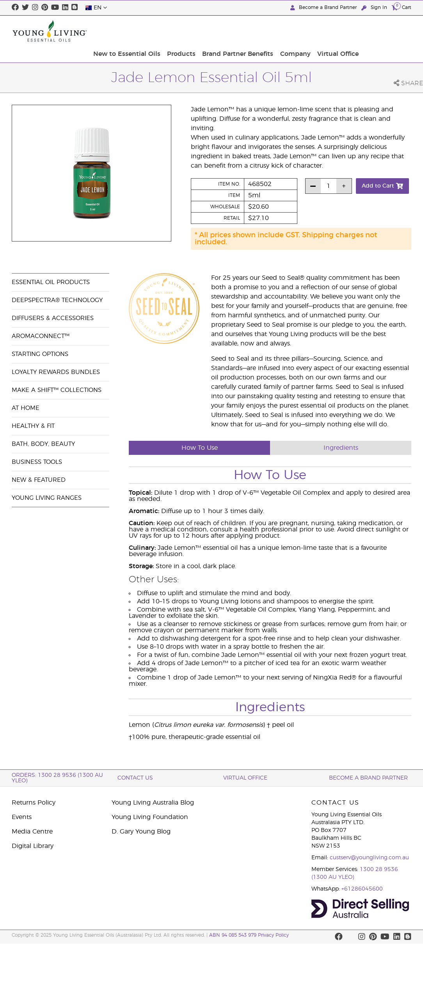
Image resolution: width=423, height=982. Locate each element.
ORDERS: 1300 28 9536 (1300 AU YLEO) (57, 778)
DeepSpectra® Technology (57, 300)
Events (22, 817)
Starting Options (40, 354)
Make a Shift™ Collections (56, 390)
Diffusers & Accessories (53, 318)
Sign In (375, 7)
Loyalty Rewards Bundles (56, 372)
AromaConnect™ (40, 336)
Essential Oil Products (51, 282)
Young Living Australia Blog (153, 803)
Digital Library (32, 846)
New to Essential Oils (185, 31)
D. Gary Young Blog (141, 831)
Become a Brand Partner (324, 7)
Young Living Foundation (150, 817)
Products (238, 31)
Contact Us (135, 778)
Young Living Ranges (47, 498)
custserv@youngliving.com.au (369, 857)
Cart (401, 7)
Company (347, 31)
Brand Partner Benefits (292, 31)
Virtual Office (388, 31)
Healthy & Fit (33, 426)
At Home (25, 408)
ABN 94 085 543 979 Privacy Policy (249, 935)
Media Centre (32, 831)
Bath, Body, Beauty (43, 444)
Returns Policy (33, 803)
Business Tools (37, 462)
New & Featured (39, 480)
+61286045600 (362, 889)
